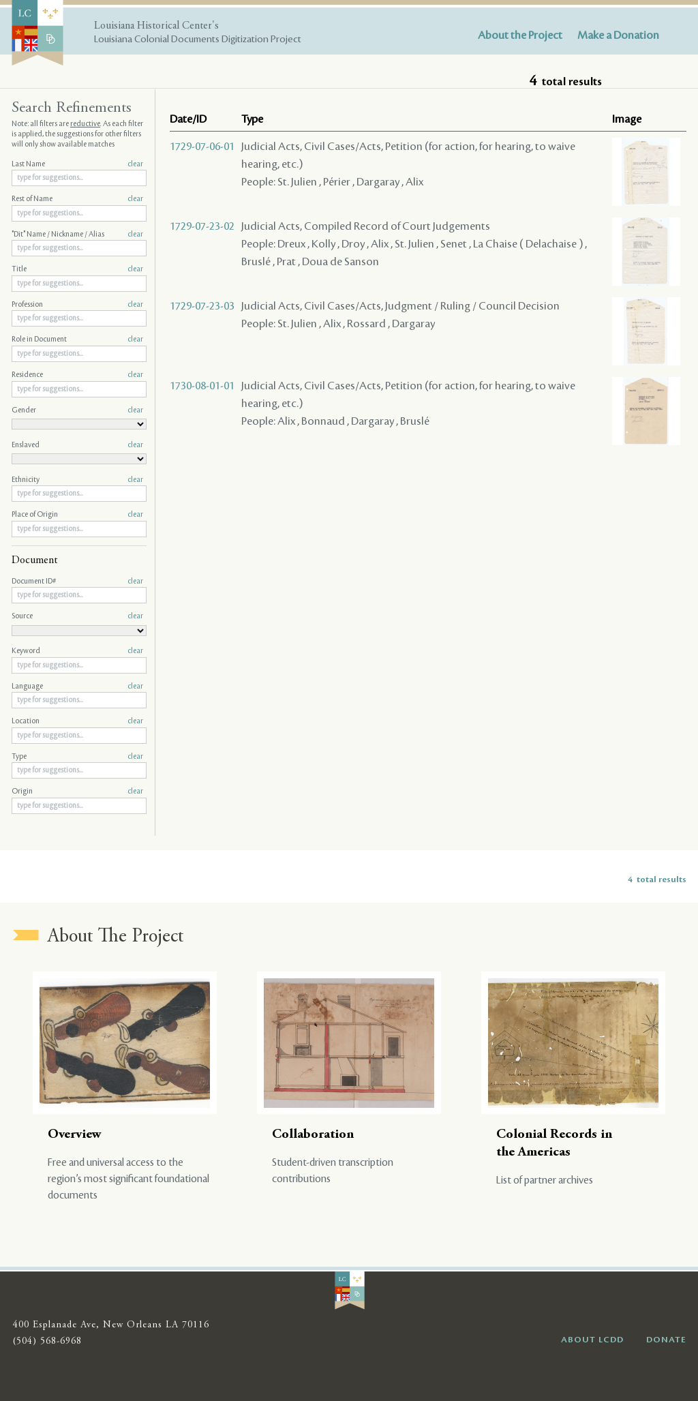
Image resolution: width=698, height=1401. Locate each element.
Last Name (77, 164)
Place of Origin (77, 514)
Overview (75, 1135)
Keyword (77, 651)
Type (77, 757)
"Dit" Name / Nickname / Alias (77, 234)
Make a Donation (618, 35)
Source (77, 616)
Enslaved (77, 445)
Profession (77, 305)
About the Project (520, 35)
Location (77, 721)
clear (135, 164)
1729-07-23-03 (202, 306)
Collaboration (313, 1135)
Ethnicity (77, 480)
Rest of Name (77, 199)
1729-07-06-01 (202, 146)
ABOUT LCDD (592, 1339)
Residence (77, 375)
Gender (77, 410)
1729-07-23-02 (202, 226)
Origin (77, 791)
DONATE (666, 1339)
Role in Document (77, 339)
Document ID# (77, 581)
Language (77, 686)
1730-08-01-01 (202, 386)
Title (77, 269)
